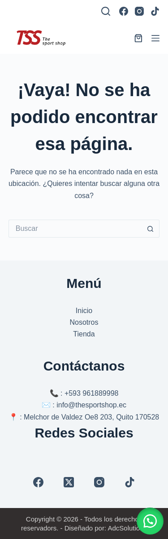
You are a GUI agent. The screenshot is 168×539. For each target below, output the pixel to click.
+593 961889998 (92, 393)
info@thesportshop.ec (91, 405)
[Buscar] (105, 11)
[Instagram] (139, 11)
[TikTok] (155, 11)
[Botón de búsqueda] (150, 229)
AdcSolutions (127, 528)
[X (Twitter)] (69, 482)
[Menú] (155, 38)
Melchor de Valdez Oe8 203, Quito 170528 (91, 417)
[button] (150, 521)
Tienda (84, 334)
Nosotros (83, 322)
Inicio (84, 310)
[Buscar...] (75, 229)
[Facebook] (123, 11)
